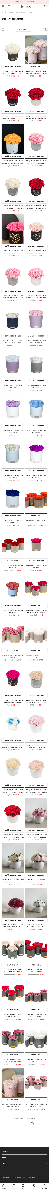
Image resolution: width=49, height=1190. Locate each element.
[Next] (32, 1124)
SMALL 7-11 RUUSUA (27, 12)
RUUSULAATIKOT (13, 12)
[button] (43, 29)
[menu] (3, 6)
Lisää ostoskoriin (13, 66)
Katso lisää (36, 66)
